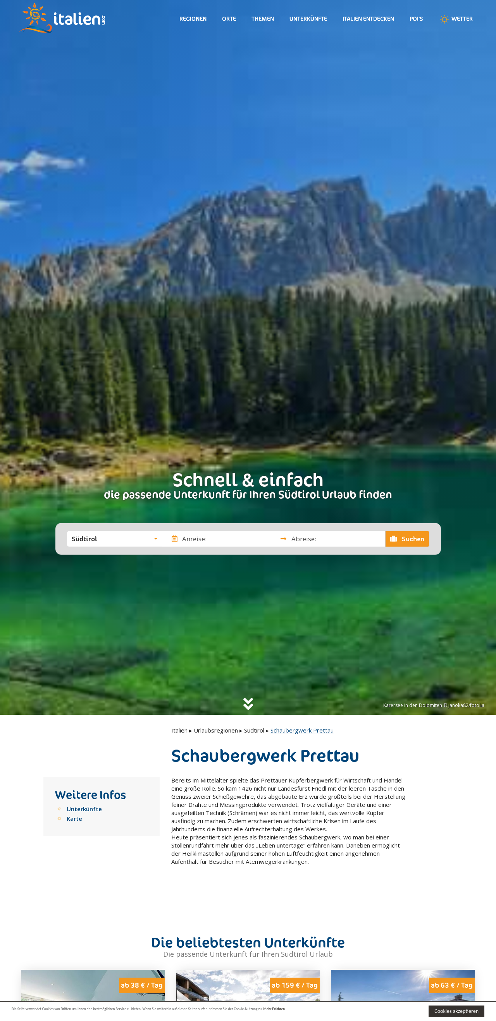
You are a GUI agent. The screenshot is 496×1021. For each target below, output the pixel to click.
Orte (229, 18)
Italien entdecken (368, 18)
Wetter (456, 19)
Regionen (193, 18)
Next (154, 996)
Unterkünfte (308, 18)
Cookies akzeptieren (456, 1011)
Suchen (407, 538)
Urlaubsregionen (216, 730)
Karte (74, 818)
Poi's (416, 18)
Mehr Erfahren (376, 1011)
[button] (114, 538)
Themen (262, 18)
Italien (179, 730)
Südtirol (254, 730)
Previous (32, 996)
